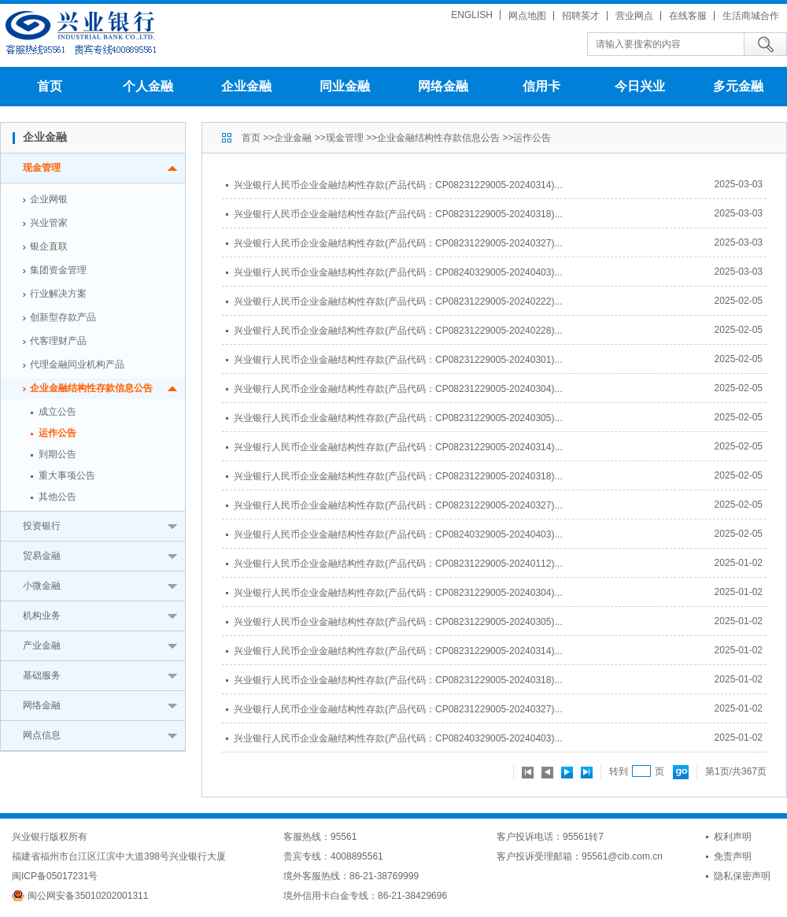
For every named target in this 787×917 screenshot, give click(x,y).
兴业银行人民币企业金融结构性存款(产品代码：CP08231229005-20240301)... (398, 359)
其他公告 (57, 496)
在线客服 (688, 15)
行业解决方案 (58, 293)
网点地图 (527, 15)
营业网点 (634, 15)
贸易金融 (42, 555)
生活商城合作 (750, 15)
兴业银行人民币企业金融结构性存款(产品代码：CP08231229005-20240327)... (398, 243)
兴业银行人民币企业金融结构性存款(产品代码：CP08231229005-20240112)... (398, 563)
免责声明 (733, 856)
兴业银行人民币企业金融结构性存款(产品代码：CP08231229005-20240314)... (398, 184)
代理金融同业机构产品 (77, 364)
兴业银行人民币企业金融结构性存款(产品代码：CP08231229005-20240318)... (398, 214)
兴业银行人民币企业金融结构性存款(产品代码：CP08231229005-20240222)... (398, 301)
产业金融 (42, 645)
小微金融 (42, 585)
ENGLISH (472, 14)
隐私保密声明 (742, 876)
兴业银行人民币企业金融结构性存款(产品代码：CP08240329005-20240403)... (398, 272)
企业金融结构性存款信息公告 (91, 388)
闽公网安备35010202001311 (88, 895)
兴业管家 (49, 222)
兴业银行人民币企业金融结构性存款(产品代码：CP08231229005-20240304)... (398, 388)
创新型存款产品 (63, 317)
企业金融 (246, 86)
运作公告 (57, 432)
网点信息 (42, 735)
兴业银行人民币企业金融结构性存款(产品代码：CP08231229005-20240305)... (398, 417)
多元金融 (738, 86)
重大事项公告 (67, 475)
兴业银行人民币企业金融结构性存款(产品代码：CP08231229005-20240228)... (398, 330)
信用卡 (541, 86)
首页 (49, 86)
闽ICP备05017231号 (55, 876)
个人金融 (148, 86)
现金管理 (42, 167)
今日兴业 (640, 86)
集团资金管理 (58, 269)
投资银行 (42, 525)
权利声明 (733, 836)
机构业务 (42, 615)
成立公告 (57, 411)
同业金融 (345, 86)
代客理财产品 (58, 340)
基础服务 (42, 675)
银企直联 (49, 246)
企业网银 (49, 199)
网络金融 (443, 86)
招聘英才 (581, 15)
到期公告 (57, 454)
